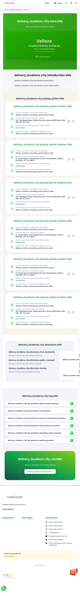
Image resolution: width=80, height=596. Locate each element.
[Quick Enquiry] (73, 573)
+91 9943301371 (54, 532)
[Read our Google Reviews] (9, 575)
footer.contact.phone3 (56, 529)
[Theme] (76, 3)
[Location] (58, 3)
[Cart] (71, 3)
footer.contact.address (56, 539)
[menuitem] (48, 3)
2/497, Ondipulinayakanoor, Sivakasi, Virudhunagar (60, 544)
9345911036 (20, 166)
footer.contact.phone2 (56, 525)
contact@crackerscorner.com (58, 536)
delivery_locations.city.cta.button (40, 472)
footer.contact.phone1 (55, 522)
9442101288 (20, 128)
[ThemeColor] (66, 3)
